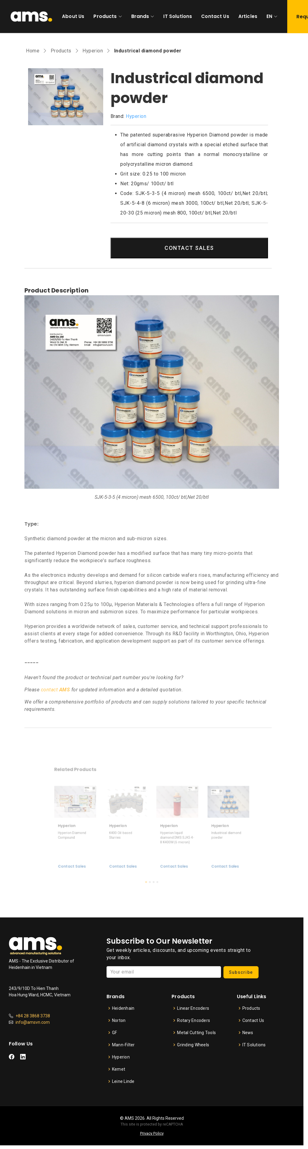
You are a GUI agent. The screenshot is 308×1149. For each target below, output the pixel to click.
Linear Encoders (193, 1008)
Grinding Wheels (193, 1044)
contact (55, 690)
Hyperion (92, 51)
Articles (247, 16)
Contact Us (215, 16)
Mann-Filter (123, 1044)
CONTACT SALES (189, 248)
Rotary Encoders (193, 1020)
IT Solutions (177, 16)
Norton (119, 1020)
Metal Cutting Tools (196, 1032)
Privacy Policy (152, 1133)
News (247, 1032)
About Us (73, 16)
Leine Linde (123, 1081)
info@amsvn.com (33, 1022)
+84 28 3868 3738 (33, 1015)
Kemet (118, 1069)
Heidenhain (123, 1008)
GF (114, 1032)
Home (32, 51)
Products (105, 16)
